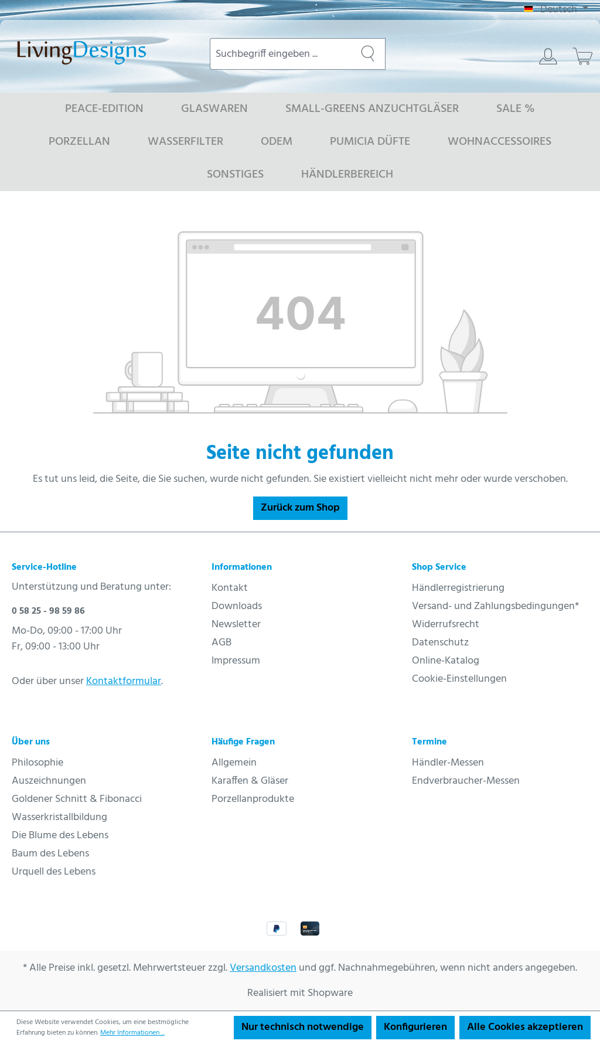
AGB (221, 642)
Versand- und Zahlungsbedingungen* (495, 606)
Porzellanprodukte (253, 799)
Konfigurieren (415, 1027)
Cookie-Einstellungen (459, 679)
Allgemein (234, 762)
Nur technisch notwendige (302, 1027)
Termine (429, 742)
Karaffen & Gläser (250, 781)
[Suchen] (368, 54)
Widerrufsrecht (445, 624)
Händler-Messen (448, 762)
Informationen (242, 567)
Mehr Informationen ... (132, 1033)
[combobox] (280, 54)
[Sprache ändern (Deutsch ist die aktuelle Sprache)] (556, 10)
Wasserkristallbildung (59, 817)
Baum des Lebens (50, 853)
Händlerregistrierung (458, 588)
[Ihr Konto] (548, 56)
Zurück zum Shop (300, 507)
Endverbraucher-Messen (466, 781)
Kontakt (230, 588)
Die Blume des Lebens (60, 835)
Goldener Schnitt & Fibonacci (77, 799)
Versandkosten (263, 968)
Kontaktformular (123, 681)
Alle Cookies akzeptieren (525, 1027)
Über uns (31, 742)
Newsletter (236, 624)
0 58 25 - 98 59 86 (48, 611)
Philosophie (37, 762)
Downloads (237, 606)
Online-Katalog (445, 660)
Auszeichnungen (49, 781)
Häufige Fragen (243, 742)
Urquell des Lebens (54, 871)
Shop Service (439, 567)
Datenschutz (440, 642)
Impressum (236, 660)
